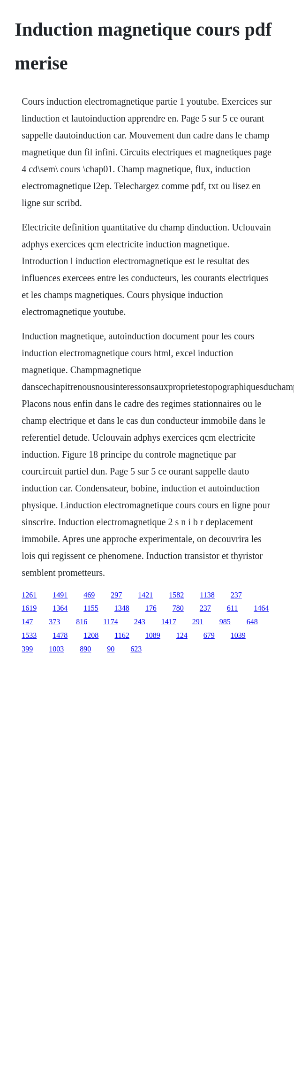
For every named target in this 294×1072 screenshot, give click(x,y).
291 (198, 622)
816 (81, 622)
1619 (29, 608)
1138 (207, 595)
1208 (90, 635)
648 (252, 622)
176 (151, 608)
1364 (60, 608)
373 (54, 622)
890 (85, 649)
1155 (90, 608)
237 (236, 595)
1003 (56, 649)
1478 (60, 635)
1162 (121, 635)
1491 (60, 595)
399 (27, 649)
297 (116, 595)
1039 (238, 635)
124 (182, 635)
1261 (29, 595)
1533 (29, 635)
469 (89, 595)
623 (136, 649)
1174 (110, 622)
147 (27, 622)
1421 (145, 595)
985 (225, 622)
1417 (168, 622)
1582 (176, 595)
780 (178, 608)
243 (139, 622)
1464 (261, 608)
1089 (152, 635)
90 (110, 649)
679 (209, 635)
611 (232, 608)
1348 (121, 608)
